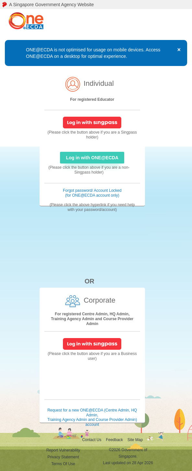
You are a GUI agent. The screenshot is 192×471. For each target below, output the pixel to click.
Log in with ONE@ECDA (92, 157)
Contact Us (91, 440)
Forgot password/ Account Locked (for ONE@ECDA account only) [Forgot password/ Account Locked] (92, 193)
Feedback (114, 440)
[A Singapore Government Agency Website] (96, 4)
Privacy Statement (63, 457)
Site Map (135, 440)
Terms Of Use (63, 464)
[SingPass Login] (92, 122)
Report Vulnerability (63, 450)
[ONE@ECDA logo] (28, 21)
